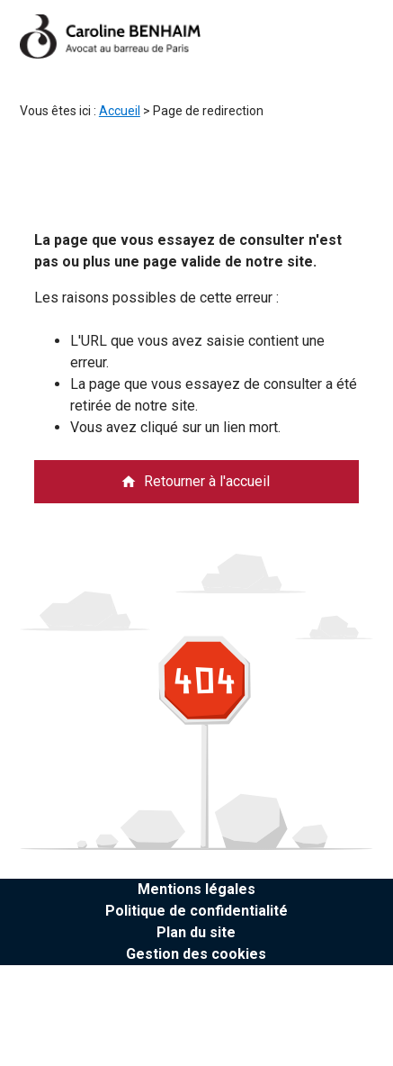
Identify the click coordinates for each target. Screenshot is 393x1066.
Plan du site (196, 932)
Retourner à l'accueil (195, 481)
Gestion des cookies (196, 953)
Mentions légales (196, 889)
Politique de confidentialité (196, 910)
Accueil (119, 111)
